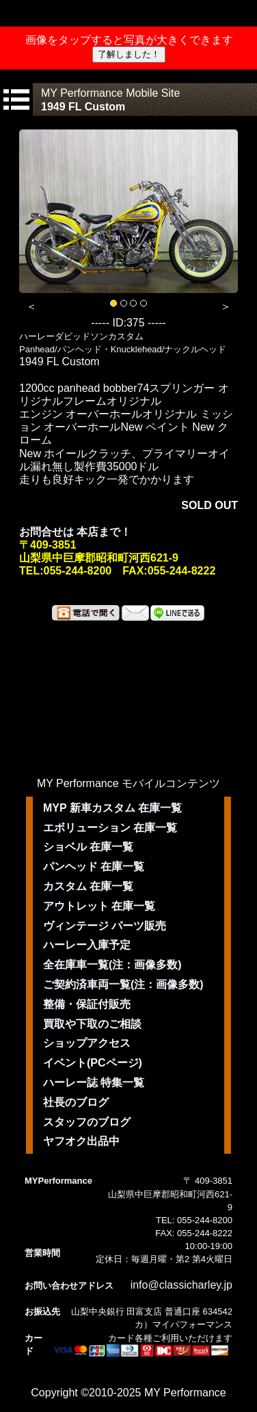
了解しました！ (129, 54)
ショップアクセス (87, 1043)
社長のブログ (76, 1102)
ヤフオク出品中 (81, 1141)
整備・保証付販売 (87, 1004)
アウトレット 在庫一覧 (99, 906)
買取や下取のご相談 (92, 1024)
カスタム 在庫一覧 (88, 886)
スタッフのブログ (87, 1122)
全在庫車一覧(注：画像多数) (112, 964)
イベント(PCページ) (92, 1063)
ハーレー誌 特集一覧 (93, 1082)
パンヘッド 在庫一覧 (93, 866)
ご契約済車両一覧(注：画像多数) (123, 984)
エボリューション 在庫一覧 (110, 827)
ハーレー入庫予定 (87, 945)
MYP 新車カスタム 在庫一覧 (112, 808)
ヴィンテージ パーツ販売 (104, 926)
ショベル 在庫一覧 (88, 847)
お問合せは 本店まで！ (75, 532)
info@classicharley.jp (181, 1285)
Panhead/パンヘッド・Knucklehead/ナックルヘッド (122, 349)
